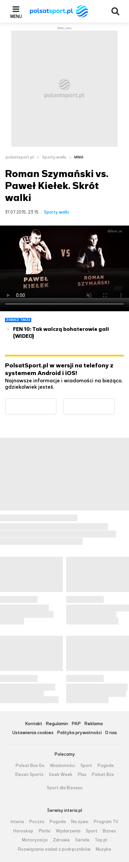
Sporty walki (54, 157)
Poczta (36, 821)
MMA (78, 157)
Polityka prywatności (79, 733)
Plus (82, 774)
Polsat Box (103, 774)
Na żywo (79, 821)
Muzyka (103, 849)
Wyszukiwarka (115, 11)
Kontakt (33, 724)
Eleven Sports (29, 774)
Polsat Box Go (30, 765)
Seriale (82, 840)
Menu (16, 16)
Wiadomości (62, 765)
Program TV (106, 821)
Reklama (93, 724)
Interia (17, 821)
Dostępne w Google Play (56, 402)
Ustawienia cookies (33, 733)
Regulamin (57, 724)
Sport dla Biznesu (64, 788)
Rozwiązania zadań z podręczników (54, 849)
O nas (111, 733)
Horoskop (23, 831)
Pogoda (105, 765)
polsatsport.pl (20, 157)
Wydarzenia (68, 831)
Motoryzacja (35, 840)
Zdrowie (61, 840)
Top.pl (101, 840)
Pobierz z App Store (114, 402)
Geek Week (60, 774)
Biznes (109, 831)
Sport (86, 765)
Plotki (45, 831)
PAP (76, 724)
